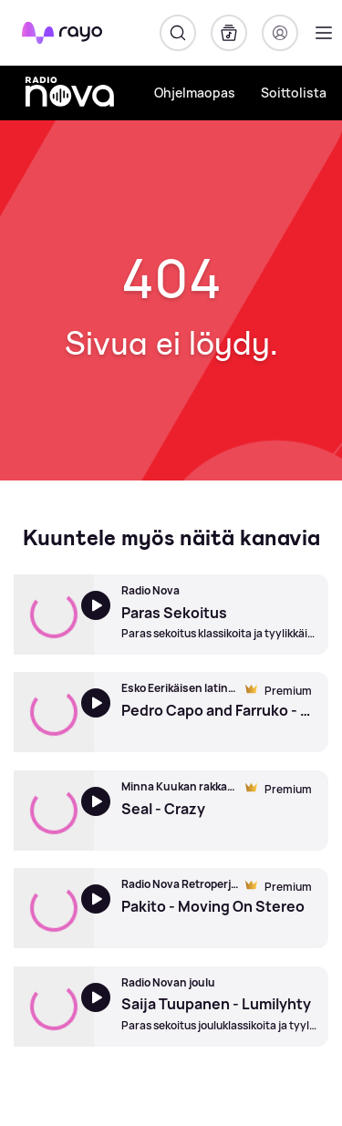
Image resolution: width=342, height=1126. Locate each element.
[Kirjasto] (229, 33)
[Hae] (178, 33)
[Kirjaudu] (280, 33)
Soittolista (293, 92)
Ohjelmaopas (194, 92)
